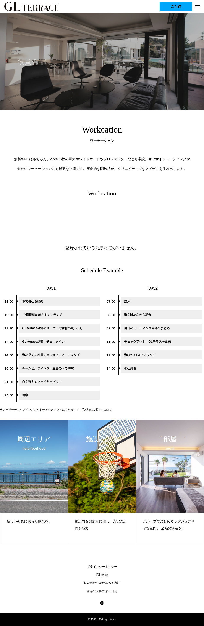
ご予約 (176, 6)
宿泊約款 (102, 574)
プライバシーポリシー (102, 566)
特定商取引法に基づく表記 (102, 583)
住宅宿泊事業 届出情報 (102, 591)
